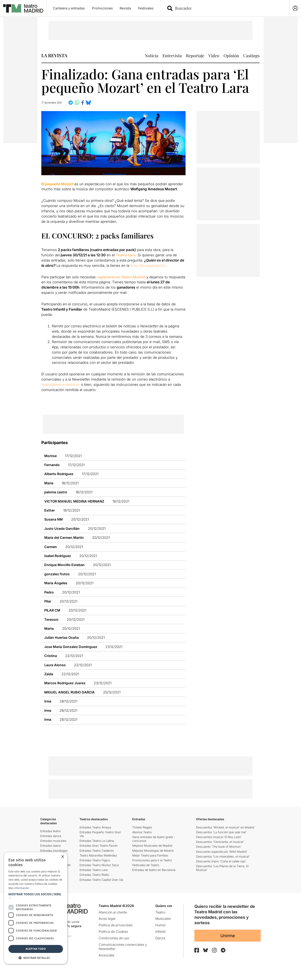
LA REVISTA (54, 55)
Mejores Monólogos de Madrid (152, 850)
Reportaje (195, 55)
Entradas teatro (50, 831)
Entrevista (172, 55)
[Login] (295, 8)
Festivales (145, 8)
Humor (160, 925)
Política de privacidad (115, 925)
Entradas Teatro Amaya (95, 827)
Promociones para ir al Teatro (152, 860)
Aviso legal (107, 918)
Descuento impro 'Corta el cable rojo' (221, 861)
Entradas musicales (53, 840)
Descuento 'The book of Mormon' (218, 846)
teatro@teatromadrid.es (60, 384)
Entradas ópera (50, 845)
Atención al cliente (113, 912)
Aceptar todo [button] (36, 949)
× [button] (62, 856)
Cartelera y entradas (69, 8)
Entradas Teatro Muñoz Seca (99, 865)
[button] (35, 896)
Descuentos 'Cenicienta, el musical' (220, 842)
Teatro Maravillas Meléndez (98, 855)
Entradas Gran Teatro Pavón (99, 845)
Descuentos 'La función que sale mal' (221, 832)
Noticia (151, 55)
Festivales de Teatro (145, 865)
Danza (160, 938)
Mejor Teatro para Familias (150, 855)
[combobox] (229, 8)
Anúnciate (106, 955)
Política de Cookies (113, 931)
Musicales (163, 918)
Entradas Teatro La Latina (97, 840)
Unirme (227, 935)
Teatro (160, 912)
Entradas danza (50, 836)
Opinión (231, 55)
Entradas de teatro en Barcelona (153, 870)
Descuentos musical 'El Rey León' (219, 837)
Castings (251, 55)
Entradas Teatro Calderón (97, 850)
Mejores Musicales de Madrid (152, 845)
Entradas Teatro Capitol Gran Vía (101, 879)
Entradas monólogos (54, 850)
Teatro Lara (126, 255)
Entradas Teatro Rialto (94, 874)
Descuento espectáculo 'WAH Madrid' (221, 851)
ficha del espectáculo (147, 265)
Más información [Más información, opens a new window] (18, 888)
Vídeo (213, 55)
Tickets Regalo (142, 827)
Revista (125, 8)
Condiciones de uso (114, 938)
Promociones (102, 8)
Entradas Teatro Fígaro (95, 860)
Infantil (160, 931)
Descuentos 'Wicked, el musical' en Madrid (225, 827)
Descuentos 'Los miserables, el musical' (223, 856)
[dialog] (35, 908)
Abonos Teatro (142, 832)
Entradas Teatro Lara (94, 870)
